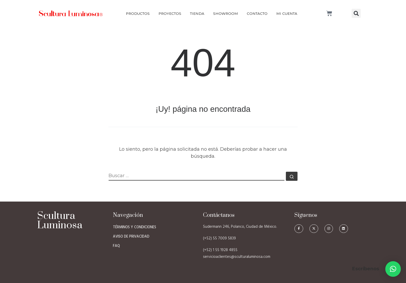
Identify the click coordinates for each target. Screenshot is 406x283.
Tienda (197, 13)
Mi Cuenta (286, 13)
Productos (138, 13)
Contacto (257, 13)
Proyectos (169, 13)
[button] (356, 13)
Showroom (225, 13)
